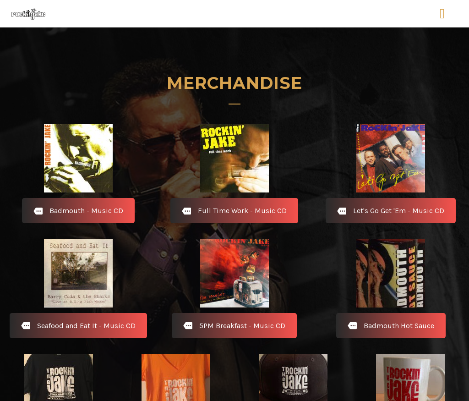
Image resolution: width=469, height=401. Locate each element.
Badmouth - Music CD (78, 210)
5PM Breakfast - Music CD (234, 325)
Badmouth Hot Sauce (391, 325)
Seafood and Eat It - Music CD (78, 325)
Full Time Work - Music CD (234, 210)
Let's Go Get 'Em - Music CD (390, 210)
